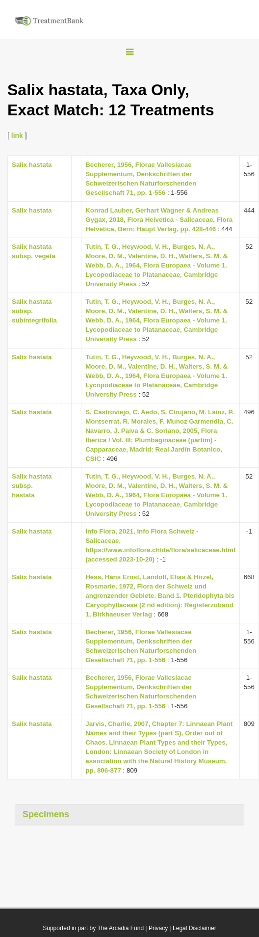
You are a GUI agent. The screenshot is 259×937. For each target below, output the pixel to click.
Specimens (46, 814)
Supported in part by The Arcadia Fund (93, 928)
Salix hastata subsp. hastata (32, 486)
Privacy (158, 928)
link (17, 135)
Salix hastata (32, 164)
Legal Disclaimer (194, 928)
